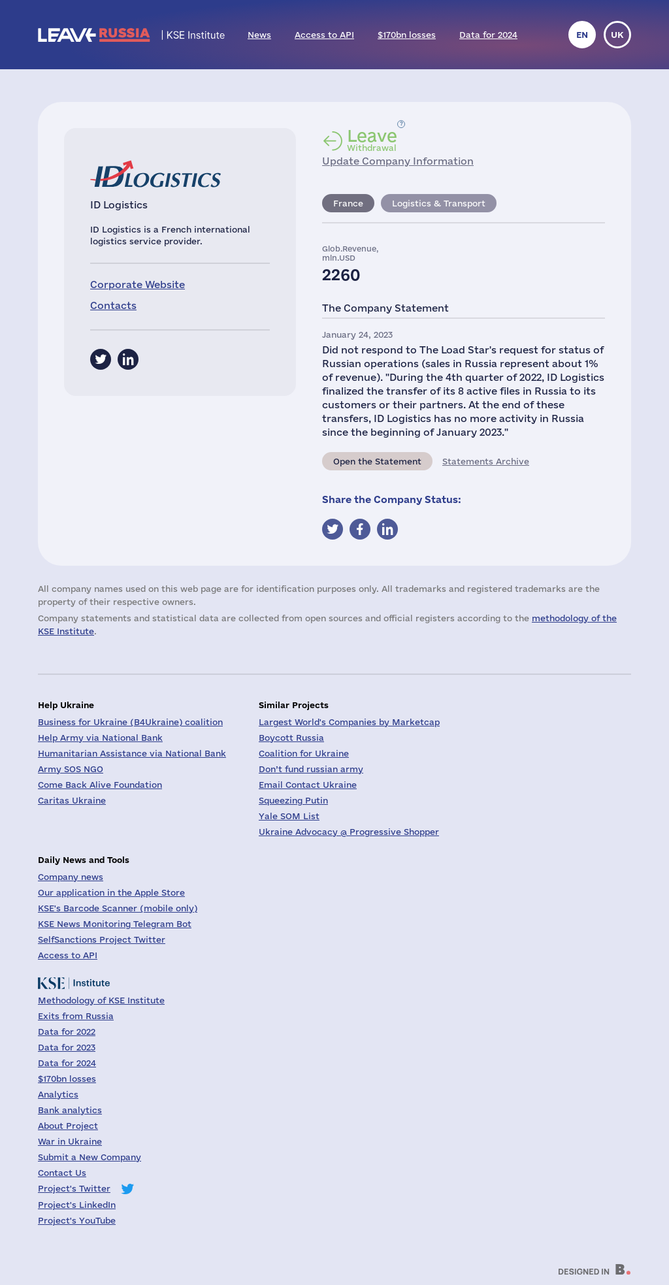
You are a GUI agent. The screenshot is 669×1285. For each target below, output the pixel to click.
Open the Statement (377, 461)
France (348, 203)
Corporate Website (137, 284)
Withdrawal (372, 140)
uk (617, 34)
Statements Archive (485, 461)
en (582, 34)
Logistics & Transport (438, 203)
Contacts (113, 305)
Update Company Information (398, 161)
